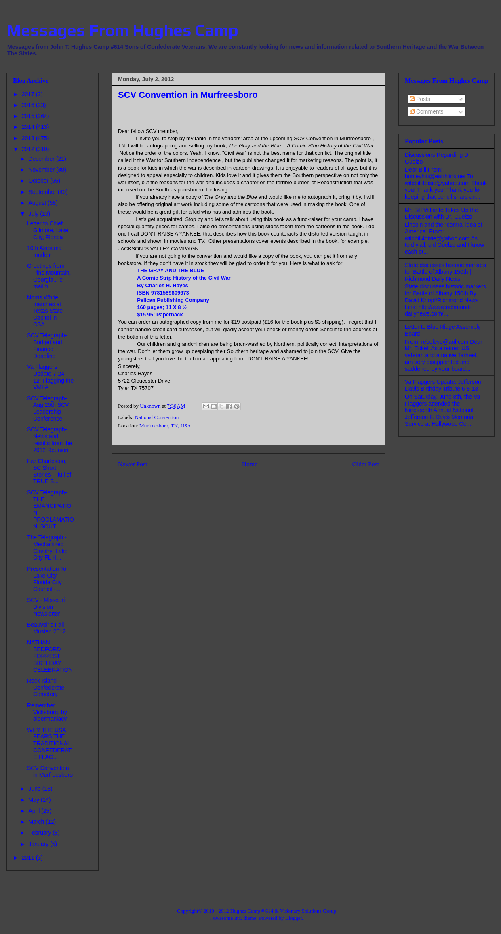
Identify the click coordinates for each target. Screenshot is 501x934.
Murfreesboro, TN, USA (165, 426)
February (40, 832)
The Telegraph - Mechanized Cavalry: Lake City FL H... (47, 547)
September (42, 192)
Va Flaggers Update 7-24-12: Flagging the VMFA (50, 377)
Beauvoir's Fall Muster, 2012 (46, 628)
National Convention (157, 417)
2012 (29, 149)
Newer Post (132, 464)
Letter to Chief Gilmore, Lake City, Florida (47, 230)
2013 (29, 138)
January (39, 844)
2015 (29, 116)
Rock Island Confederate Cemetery (45, 687)
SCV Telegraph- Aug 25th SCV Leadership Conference (48, 408)
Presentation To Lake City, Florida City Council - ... (46, 579)
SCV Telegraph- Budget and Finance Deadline (47, 345)
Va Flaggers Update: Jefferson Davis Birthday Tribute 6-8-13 (443, 385)
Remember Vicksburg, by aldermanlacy (47, 712)
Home (249, 464)
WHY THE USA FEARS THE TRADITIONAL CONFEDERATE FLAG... (49, 743)
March (37, 821)
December (42, 159)
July (34, 213)
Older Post (365, 464)
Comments (427, 111)
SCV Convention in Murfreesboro (50, 771)
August (37, 203)
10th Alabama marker (44, 251)
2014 (29, 127)
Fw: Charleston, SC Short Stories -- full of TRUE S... (49, 471)
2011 (29, 857)
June (35, 788)
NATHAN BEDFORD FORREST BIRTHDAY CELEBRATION (50, 656)
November (42, 169)
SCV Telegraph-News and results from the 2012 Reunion (49, 439)
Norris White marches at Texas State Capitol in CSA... (45, 311)
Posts (420, 99)
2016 (29, 105)
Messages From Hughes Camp (122, 30)
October (39, 180)
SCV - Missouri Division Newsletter (46, 607)
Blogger (293, 918)
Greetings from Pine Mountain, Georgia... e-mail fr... (49, 276)
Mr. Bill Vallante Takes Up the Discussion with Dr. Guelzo (441, 213)
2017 (29, 94)
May (34, 800)
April (34, 811)
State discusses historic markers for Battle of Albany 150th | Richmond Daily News (445, 272)
